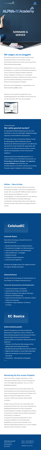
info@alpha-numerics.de (27, 445)
